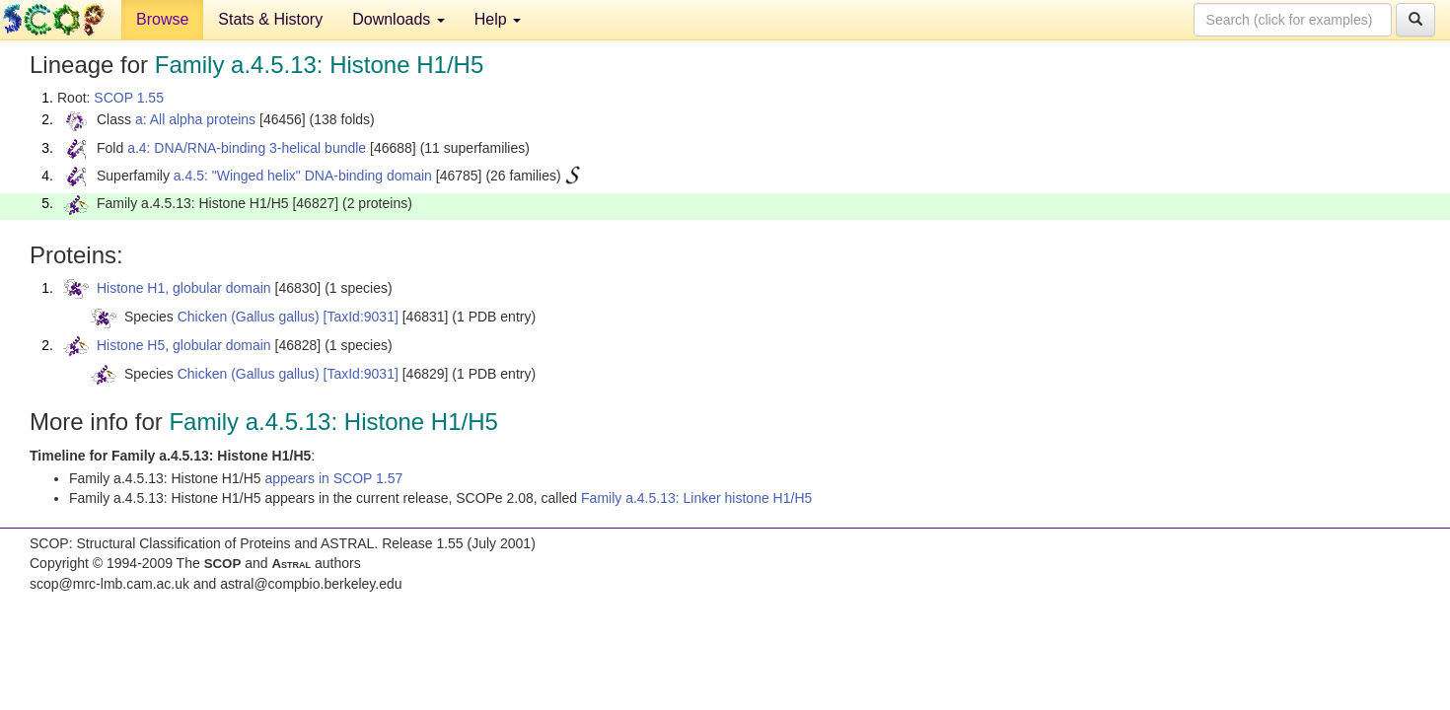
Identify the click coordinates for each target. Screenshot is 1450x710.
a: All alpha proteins (195, 119)
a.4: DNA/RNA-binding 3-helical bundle (246, 148)
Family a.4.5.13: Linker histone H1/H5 (696, 498)
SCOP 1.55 (129, 98)
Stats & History (270, 19)
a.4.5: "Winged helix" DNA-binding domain (303, 175)
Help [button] (497, 19)
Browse (162, 19)
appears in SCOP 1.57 (333, 478)
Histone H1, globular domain (184, 288)
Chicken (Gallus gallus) (249, 316)
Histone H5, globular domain (184, 345)
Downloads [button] (398, 19)
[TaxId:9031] (361, 316)
